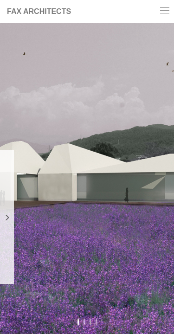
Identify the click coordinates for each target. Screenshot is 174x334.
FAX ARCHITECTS (39, 11)
